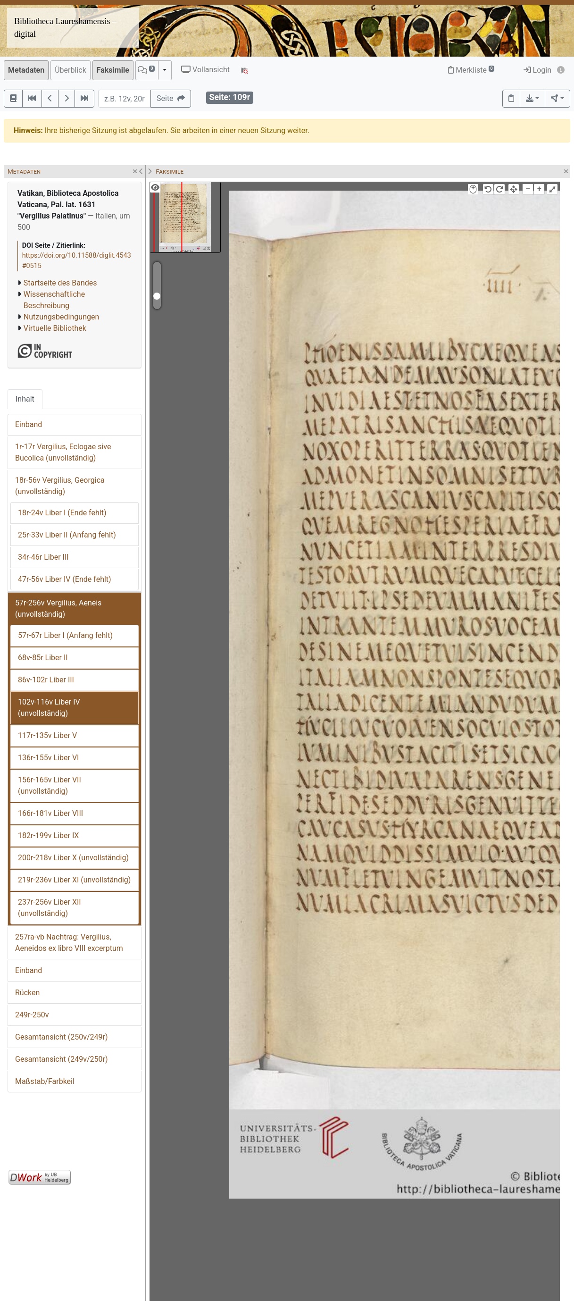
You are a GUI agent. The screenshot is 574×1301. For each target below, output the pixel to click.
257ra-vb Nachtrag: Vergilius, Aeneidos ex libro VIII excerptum (69, 942)
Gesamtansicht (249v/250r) (61, 1059)
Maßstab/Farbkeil (45, 1081)
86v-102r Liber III (46, 679)
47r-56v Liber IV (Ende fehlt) (64, 579)
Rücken (27, 992)
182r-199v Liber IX (48, 835)
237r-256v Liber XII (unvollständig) (49, 908)
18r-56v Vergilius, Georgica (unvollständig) (60, 486)
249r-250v (32, 1014)
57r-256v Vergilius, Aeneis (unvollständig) (58, 608)
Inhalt (25, 398)
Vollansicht (205, 69)
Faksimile (113, 70)
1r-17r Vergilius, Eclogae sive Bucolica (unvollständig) (63, 452)
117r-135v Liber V (47, 735)
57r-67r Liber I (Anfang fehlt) (65, 635)
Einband (28, 424)
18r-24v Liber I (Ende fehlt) (62, 512)
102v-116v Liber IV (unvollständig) (49, 707)
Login (537, 70)
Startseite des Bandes (60, 282)
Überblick (70, 70)
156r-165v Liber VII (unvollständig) (49, 785)
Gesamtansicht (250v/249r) (61, 1036)
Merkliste (471, 70)
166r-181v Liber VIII (50, 813)
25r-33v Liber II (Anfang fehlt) (67, 534)
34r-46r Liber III (43, 557)
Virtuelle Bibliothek (55, 328)
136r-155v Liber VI (48, 757)
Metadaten (26, 70)
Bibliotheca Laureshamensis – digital (65, 28)
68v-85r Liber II (43, 657)
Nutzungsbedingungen (61, 316)
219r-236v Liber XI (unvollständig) (74, 879)
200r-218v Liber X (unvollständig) (73, 857)
